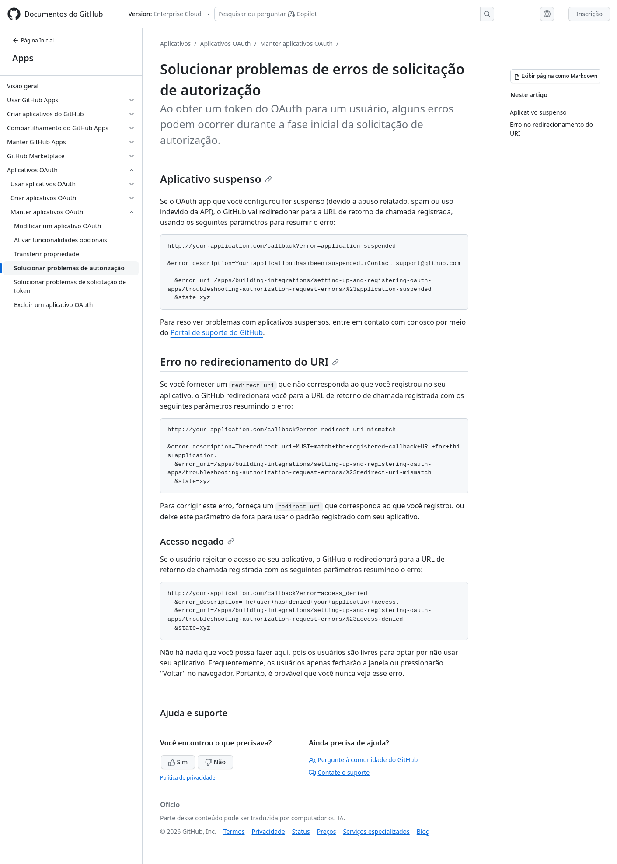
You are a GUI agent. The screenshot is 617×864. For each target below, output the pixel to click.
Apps (22, 58)
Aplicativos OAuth (225, 43)
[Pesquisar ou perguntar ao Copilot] (354, 14)
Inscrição (589, 14)
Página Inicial (33, 40)
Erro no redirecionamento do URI (249, 361)
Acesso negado (197, 541)
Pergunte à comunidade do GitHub (363, 760)
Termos (234, 831)
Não (215, 762)
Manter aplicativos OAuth (296, 43)
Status (301, 831)
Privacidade (268, 831)
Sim (178, 762)
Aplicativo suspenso (216, 178)
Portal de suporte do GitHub (217, 332)
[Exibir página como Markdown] (555, 76)
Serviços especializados (376, 831)
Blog (423, 831)
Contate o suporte (339, 772)
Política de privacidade (187, 777)
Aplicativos (175, 43)
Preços (326, 831)
